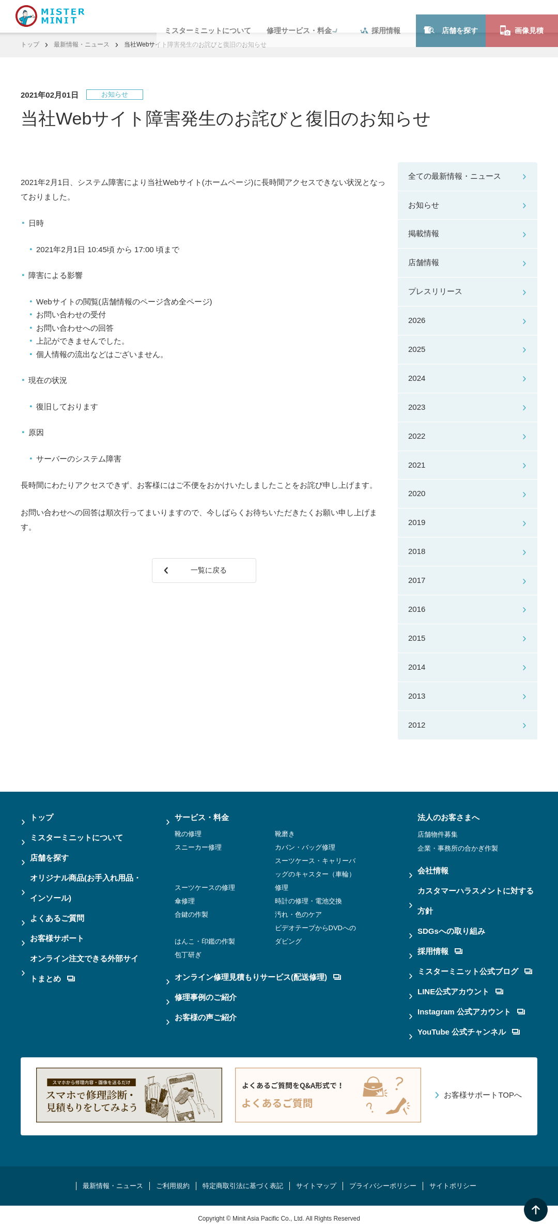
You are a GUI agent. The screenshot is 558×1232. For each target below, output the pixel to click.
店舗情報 (423, 262)
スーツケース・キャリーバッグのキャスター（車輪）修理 (315, 874)
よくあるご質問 (57, 918)
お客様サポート (57, 938)
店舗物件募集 (437, 834)
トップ (30, 44)
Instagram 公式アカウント (471, 1011)
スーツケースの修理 (205, 887)
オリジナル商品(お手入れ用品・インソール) (85, 887)
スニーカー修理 (198, 847)
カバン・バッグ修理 (305, 847)
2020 (416, 493)
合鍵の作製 (191, 914)
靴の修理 (188, 834)
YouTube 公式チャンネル (468, 1031)
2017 (416, 580)
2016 (416, 609)
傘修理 (185, 901)
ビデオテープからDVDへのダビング (315, 934)
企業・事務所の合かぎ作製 (457, 848)
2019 (416, 522)
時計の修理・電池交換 (308, 901)
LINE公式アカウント (460, 991)
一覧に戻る (211, 574)
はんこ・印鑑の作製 (205, 941)
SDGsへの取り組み (451, 931)
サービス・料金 (202, 817)
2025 (416, 349)
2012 (416, 724)
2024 (416, 378)
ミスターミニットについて (207, 16)
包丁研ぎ (188, 955)
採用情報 (380, 16)
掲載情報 (423, 233)
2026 (416, 320)
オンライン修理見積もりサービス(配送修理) (258, 977)
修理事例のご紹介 (206, 997)
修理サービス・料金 (299, 16)
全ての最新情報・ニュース (454, 176)
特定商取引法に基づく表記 (243, 1186)
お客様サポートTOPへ (483, 1094)
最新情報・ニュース (82, 44)
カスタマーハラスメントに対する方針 (475, 900)
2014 (416, 667)
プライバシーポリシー (382, 1186)
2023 (416, 407)
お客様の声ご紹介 (206, 1017)
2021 (416, 464)
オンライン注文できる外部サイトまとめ (84, 968)
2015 (416, 638)
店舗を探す (451, 15)
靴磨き (285, 834)
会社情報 (432, 870)
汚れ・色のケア (298, 914)
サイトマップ (316, 1186)
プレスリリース (435, 291)
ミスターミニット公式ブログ (474, 971)
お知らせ (423, 205)
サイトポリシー (452, 1186)
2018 (416, 551)
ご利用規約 (173, 1186)
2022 (416, 436)
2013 (416, 695)
